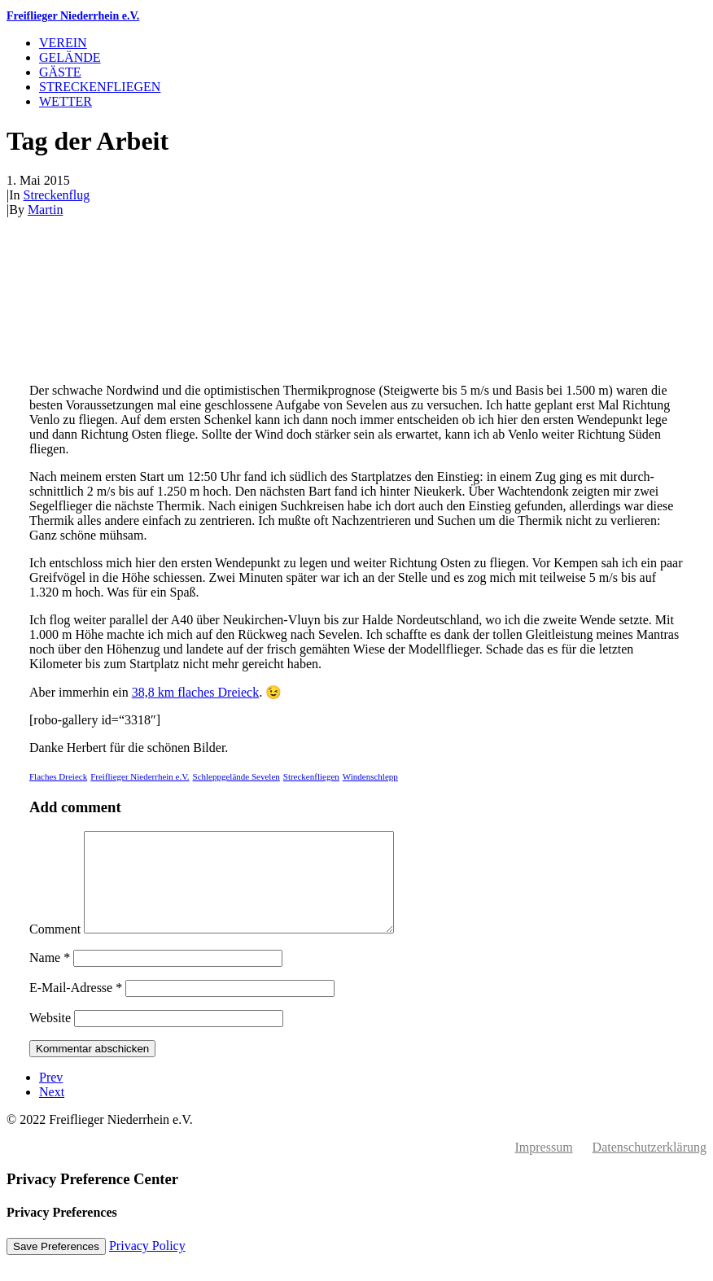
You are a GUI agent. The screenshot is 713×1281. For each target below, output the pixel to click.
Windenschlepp (370, 776)
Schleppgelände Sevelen (236, 776)
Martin (45, 209)
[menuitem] (372, 43)
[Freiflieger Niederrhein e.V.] (356, 16)
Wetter (65, 101)
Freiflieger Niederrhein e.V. (139, 776)
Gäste (60, 72)
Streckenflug (57, 195)
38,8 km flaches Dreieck (195, 692)
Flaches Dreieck (58, 776)
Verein (63, 43)
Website (50, 1037)
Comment (55, 948)
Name (49, 977)
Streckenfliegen (99, 87)
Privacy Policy (147, 1265)
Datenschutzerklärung (649, 1167)
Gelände (70, 57)
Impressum (544, 1167)
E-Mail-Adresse (75, 1007)
